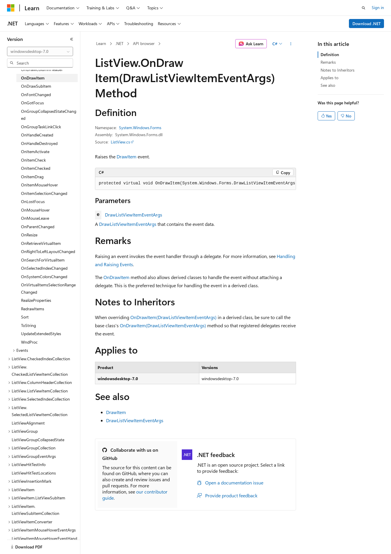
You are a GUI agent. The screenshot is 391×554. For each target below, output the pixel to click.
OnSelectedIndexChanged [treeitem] (44, 268)
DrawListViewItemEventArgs (133, 215)
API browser (144, 43)
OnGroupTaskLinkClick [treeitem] (41, 126)
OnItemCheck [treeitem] (33, 160)
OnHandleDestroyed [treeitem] (39, 143)
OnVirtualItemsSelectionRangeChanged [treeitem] (48, 288)
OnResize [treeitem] (29, 235)
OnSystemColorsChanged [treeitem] (44, 276)
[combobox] (40, 51)
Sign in (378, 7)
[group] (195, 183)
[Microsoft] (11, 8)
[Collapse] (71, 39)
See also (328, 85)
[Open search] (363, 8)
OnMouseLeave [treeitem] (35, 218)
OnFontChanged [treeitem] (36, 94)
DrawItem (126, 156)
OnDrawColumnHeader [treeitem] (42, 69)
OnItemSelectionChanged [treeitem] (44, 193)
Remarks (328, 62)
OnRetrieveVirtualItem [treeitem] (41, 243)
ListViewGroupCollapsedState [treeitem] (38, 439)
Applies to (329, 77)
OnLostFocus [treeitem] (33, 201)
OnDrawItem (116, 277)
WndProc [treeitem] (29, 342)
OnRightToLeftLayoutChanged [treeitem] (48, 251)
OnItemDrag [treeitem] (32, 176)
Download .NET (366, 23)
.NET (119, 43)
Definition (330, 54)
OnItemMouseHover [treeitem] (39, 185)
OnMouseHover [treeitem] (35, 210)
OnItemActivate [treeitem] (35, 151)
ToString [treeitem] (28, 325)
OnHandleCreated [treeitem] (37, 135)
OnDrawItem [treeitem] (32, 78)
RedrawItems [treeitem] (32, 308)
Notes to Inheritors (337, 70)
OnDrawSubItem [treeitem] (36, 86)
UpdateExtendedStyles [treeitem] (41, 333)
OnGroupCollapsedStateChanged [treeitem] (48, 114)
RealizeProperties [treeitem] (36, 300)
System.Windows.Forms (140, 127)
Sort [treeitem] (25, 317)
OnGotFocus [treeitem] (32, 102)
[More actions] (291, 44)
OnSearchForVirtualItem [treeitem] (43, 260)
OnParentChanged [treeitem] (37, 226)
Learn (101, 43)
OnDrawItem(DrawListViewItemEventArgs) (173, 317)
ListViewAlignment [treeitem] (28, 423)
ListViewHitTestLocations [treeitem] (34, 473)
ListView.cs (120, 142)
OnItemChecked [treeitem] (35, 168)
